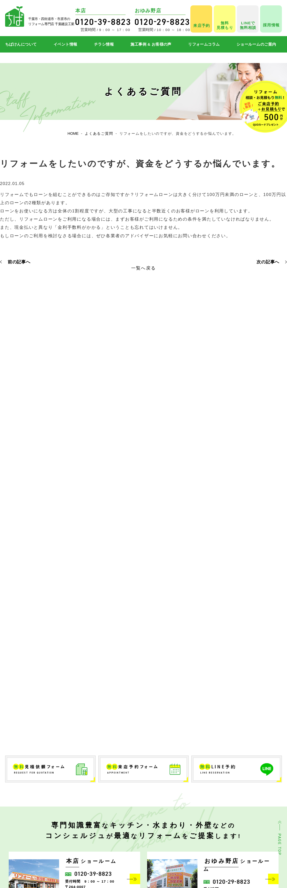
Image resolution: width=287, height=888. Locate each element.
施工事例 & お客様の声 (150, 44)
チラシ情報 (104, 44)
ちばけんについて (21, 44)
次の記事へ (268, 262)
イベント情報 (65, 44)
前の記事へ (19, 262)
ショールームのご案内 (256, 44)
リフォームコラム (204, 44)
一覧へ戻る (143, 268)
